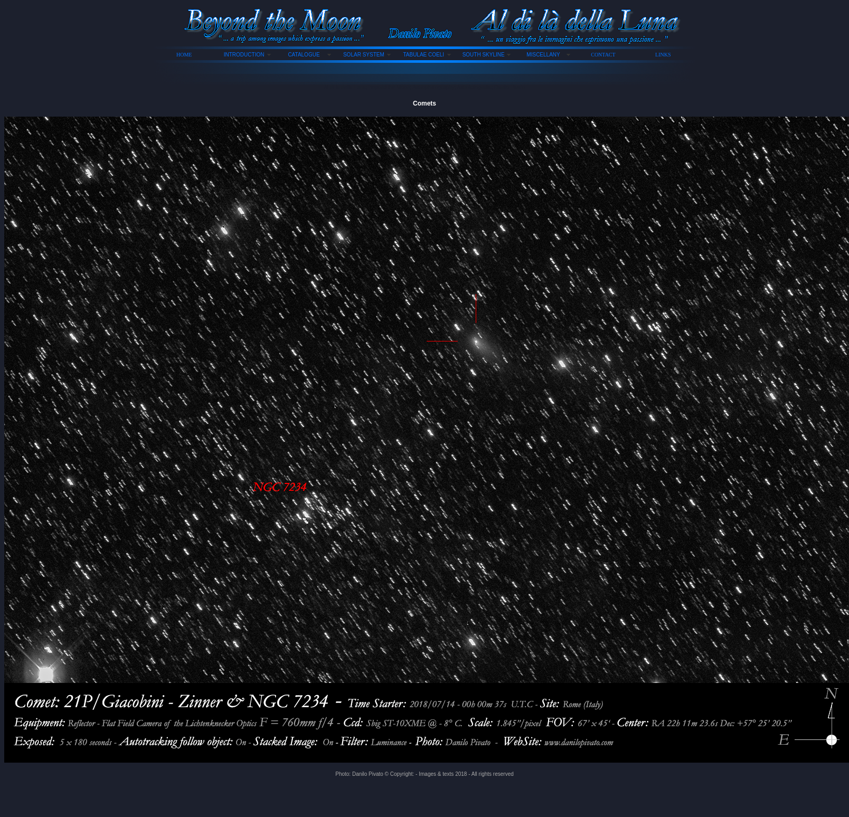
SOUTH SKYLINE (484, 55)
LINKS (663, 55)
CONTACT (603, 55)
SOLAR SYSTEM (363, 55)
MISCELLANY (543, 55)
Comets (424, 103)
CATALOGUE (303, 55)
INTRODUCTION (244, 55)
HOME (184, 55)
